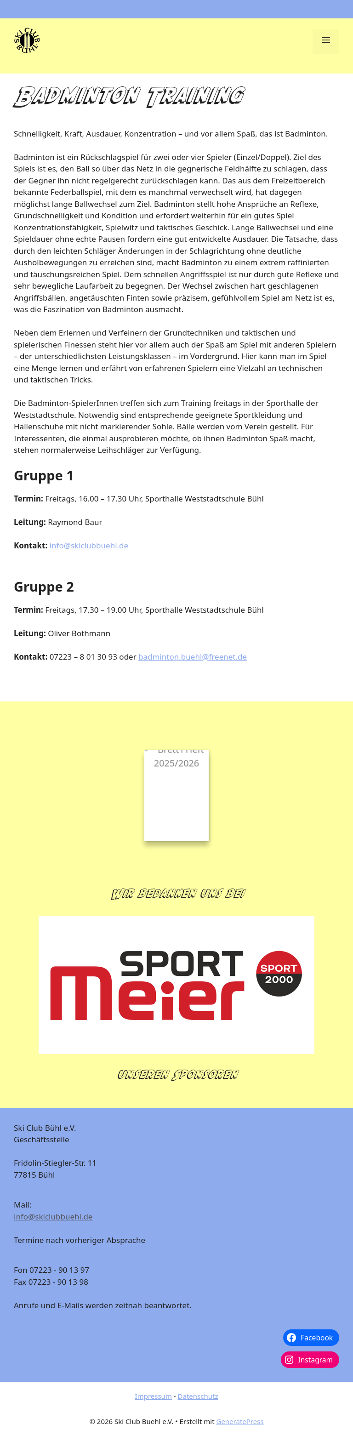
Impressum (153, 1396)
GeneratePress (239, 1421)
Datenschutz (198, 1396)
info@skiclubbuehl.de (89, 545)
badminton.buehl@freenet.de (192, 656)
